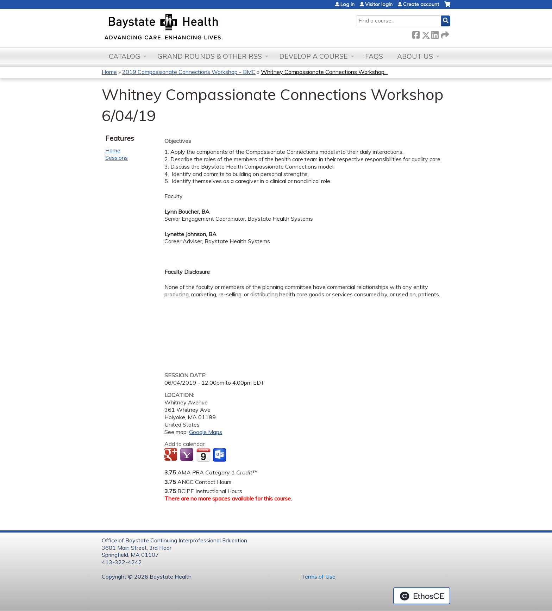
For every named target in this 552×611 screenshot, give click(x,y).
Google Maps (205, 431)
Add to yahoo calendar (187, 455)
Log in (347, 4)
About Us (415, 56)
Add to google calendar (171, 455)
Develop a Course (313, 56)
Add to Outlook (220, 455)
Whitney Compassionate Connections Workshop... (324, 71)
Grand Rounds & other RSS (209, 56)
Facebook (415, 34)
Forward (444, 34)
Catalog (124, 56)
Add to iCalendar (203, 455)
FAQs (374, 56)
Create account (421, 4)
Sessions (116, 157)
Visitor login (379, 4)
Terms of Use (317, 576)
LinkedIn (434, 34)
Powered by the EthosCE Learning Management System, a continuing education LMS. (421, 595)
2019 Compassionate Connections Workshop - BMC (189, 71)
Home (109, 71)
